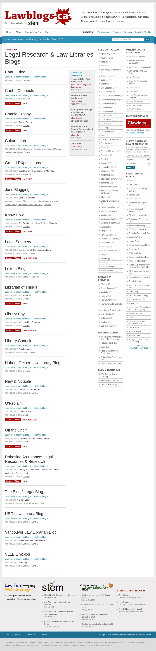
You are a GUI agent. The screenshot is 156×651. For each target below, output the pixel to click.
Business (104, 80)
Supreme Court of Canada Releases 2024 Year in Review (82, 129)
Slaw (131, 181)
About (19, 32)
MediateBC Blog (135, 237)
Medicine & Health (108, 223)
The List (147, 32)
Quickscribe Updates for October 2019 (97, 624)
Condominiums (107, 112)
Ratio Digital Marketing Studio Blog (110, 352)
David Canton (134, 199)
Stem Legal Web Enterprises (123, 635)
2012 (25, 447)
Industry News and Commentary (136, 62)
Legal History (134, 87)
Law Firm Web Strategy (138, 295)
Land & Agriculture (108, 207)
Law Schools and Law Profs (30, 204)
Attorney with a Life (137, 299)
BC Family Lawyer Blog (138, 229)
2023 (25, 304)
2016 (25, 481)
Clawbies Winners (136, 133)
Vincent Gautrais (136, 313)
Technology (105, 259)
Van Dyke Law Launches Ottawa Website (57, 603)
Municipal (105, 227)
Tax (102, 255)
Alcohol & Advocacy (137, 225)
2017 (25, 179)
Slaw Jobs (76, 143)
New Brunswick (107, 300)
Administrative (106, 54)
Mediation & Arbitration (110, 219)
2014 (25, 104)
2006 (25, 330)
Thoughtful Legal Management (136, 210)
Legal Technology (136, 101)
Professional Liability (109, 239)
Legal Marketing (135, 91)
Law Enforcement (108, 211)
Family (103, 147)
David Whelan (76, 101)
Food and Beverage (109, 151)
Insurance (105, 183)
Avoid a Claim (134, 335)
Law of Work (134, 327)
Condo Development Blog (139, 245)
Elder (103, 135)
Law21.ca (133, 185)
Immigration (106, 171)
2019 (35, 420)
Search (130, 167)
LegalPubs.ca (124, 602)
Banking (104, 66)
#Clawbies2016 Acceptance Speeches (60, 595)
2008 (25, 130)
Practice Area (103, 32)
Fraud (103, 159)
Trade (103, 262)
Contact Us (50, 32)
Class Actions (106, 92)
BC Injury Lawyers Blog (138, 215)
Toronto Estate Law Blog (139, 257)
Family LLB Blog (144, 267)
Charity (104, 84)
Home (9, 32)
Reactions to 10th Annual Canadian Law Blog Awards (58, 613)
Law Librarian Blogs (109, 384)
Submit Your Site (33, 32)
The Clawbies (124, 595)
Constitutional (106, 115)
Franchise (105, 155)
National (104, 296)
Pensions (104, 231)
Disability (104, 127)
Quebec (104, 322)
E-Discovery (106, 131)
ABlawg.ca (133, 303)
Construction (106, 119)
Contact (45, 635)
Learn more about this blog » (18, 77)
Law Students (134, 77)
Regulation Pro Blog (109, 343)
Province (117, 32)
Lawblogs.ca (38, 16)
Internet (104, 197)
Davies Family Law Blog (111, 363)
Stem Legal (34, 22)
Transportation (107, 266)
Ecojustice (105, 347)
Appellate (105, 62)
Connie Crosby (135, 281)
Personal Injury (107, 235)
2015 (30, 258)
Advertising (105, 58)
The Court (133, 317)
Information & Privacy (109, 179)
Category (128, 32)
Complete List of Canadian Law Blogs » (140, 347)
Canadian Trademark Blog (139, 233)
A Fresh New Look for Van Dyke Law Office (59, 622)
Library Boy (133, 291)
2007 (30, 330)
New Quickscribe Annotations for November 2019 (94, 615)
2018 (30, 420)
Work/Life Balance (136, 109)
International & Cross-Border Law (110, 192)
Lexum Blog (134, 241)
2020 (30, 179)
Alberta (104, 284)
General (104, 163)
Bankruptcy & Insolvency (111, 70)
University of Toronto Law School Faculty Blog (139, 308)
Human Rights (107, 167)
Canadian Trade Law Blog (139, 277)
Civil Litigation (106, 88)
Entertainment (106, 143)
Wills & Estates (107, 270)
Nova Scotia (106, 314)
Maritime (104, 215)
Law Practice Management (140, 67)
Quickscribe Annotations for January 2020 (96, 596)
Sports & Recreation (109, 251)
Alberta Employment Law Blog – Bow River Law (111, 338)
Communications (108, 104)
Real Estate (105, 243)
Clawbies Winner (13, 103)
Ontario (104, 318)
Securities (105, 247)
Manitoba (104, 292)
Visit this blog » (41, 77)
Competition (106, 108)
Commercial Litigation (110, 100)
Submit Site (31, 635)
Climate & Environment (110, 96)
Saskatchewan (107, 326)
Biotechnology (106, 76)
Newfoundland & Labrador (111, 304)
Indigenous (105, 175)
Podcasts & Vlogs (136, 105)
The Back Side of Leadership (79, 96)
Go (147, 39)
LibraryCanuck (76, 118)
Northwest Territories (109, 310)
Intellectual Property (109, 187)
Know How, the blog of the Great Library (81, 86)
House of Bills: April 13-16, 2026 (80, 80)
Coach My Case (135, 249)
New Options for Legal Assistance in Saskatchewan (81, 112)
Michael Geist (134, 195)
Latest (138, 32)
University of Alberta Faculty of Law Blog (137, 322)
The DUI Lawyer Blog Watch (130, 609)
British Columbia (107, 288)
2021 (30, 231)
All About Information (137, 261)
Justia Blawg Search (109, 380)
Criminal (104, 123)
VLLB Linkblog (76, 146)
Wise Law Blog (135, 253)
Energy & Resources (109, 139)
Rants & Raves (135, 331)
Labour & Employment (110, 201)
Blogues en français (137, 57)
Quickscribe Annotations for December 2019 (97, 606)
